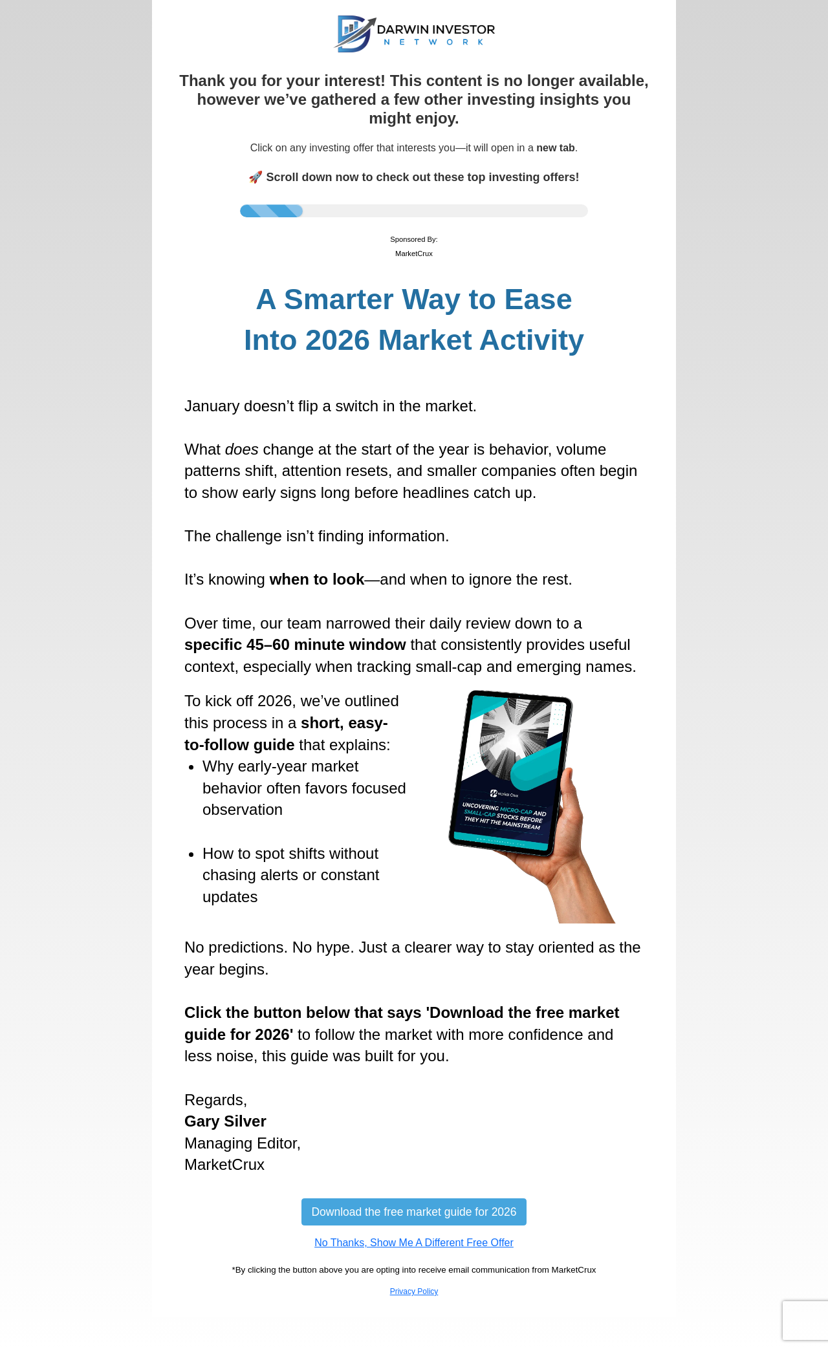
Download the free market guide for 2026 (413, 1211)
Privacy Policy (414, 1291)
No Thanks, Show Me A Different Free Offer (414, 1242)
